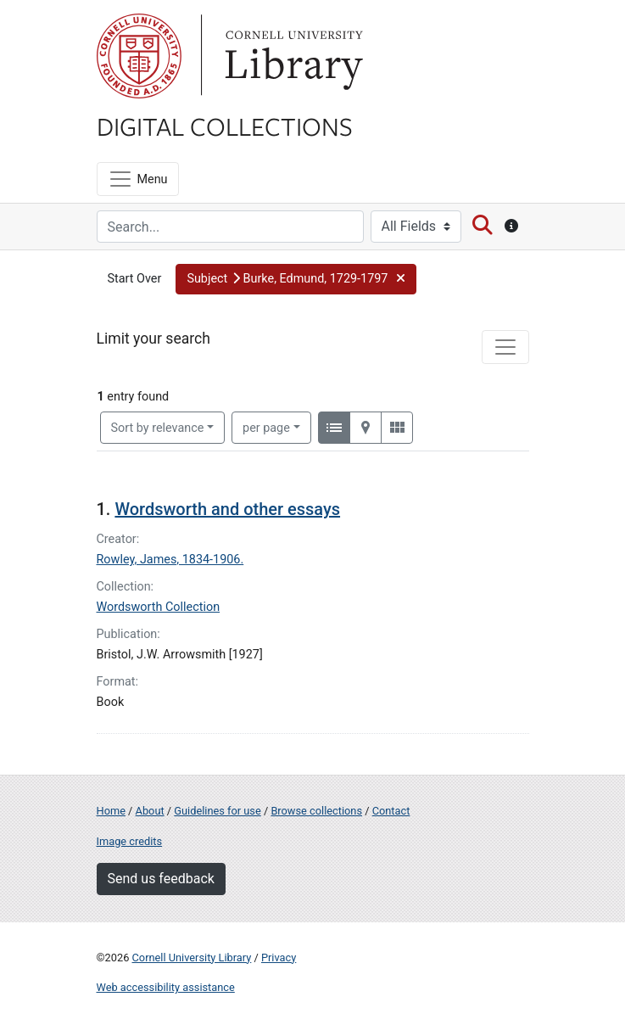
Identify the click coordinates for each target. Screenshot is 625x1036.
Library (292, 56)
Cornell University (139, 56)
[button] (296, 279)
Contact (391, 810)
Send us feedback (161, 879)
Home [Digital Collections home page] (111, 810)
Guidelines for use (217, 810)
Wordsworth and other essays (227, 509)
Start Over (135, 279)
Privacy (278, 957)
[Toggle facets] (505, 347)
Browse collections (316, 810)
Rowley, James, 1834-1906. (170, 559)
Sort (157, 428)
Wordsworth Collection (158, 607)
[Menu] (138, 179)
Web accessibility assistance (166, 987)
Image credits (130, 841)
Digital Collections (225, 125)
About (150, 810)
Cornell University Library (192, 957)
